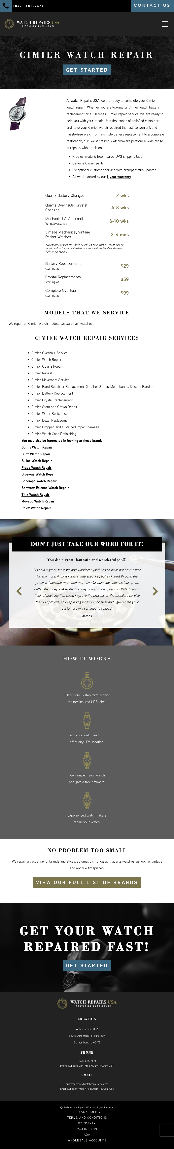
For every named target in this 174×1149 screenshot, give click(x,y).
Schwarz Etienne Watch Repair (45, 487)
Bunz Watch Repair (36, 454)
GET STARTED (87, 69)
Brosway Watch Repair (38, 474)
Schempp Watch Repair (39, 480)
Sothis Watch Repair (36, 447)
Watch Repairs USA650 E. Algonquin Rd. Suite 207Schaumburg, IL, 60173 (87, 1035)
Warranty (87, 1123)
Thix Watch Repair (35, 494)
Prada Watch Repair (36, 467)
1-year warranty (119, 176)
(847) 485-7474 (87, 1061)
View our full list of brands (87, 882)
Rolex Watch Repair (36, 507)
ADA (87, 1135)
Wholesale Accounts (87, 1140)
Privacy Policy (87, 1112)
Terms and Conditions (87, 1117)
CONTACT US (152, 5)
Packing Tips (87, 1129)
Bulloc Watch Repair (36, 460)
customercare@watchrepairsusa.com (87, 1084)
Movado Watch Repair (37, 501)
